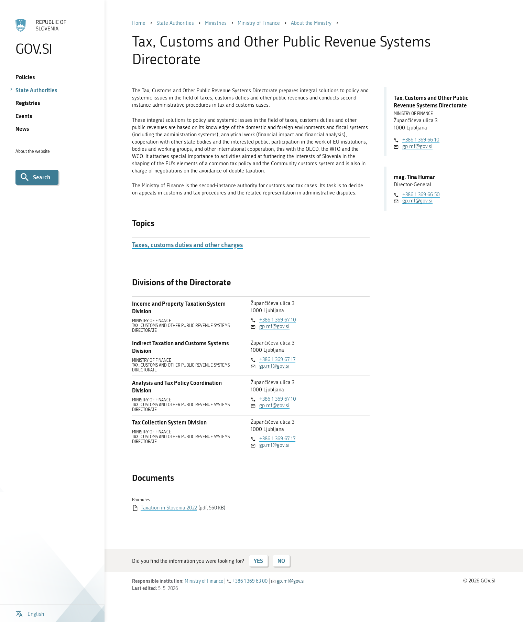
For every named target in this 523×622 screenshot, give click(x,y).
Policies (25, 77)
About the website (32, 151)
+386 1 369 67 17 (277, 359)
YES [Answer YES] (258, 561)
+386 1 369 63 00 (250, 581)
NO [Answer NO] (281, 561)
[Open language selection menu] (29, 613)
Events (23, 116)
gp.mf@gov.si (274, 326)
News (22, 129)
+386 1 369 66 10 (420, 140)
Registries (27, 103)
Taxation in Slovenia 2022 (169, 508)
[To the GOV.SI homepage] (52, 37)
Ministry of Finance (204, 581)
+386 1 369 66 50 (421, 194)
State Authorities (36, 90)
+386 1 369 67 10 (277, 320)
